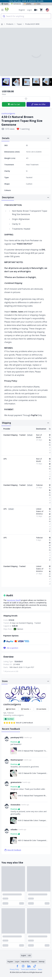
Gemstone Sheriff (13, 600)
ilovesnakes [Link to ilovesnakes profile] (15, 805)
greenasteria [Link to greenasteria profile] (16, 782)
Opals (4, 4)
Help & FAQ (25, 962)
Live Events (41, 709)
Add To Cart (14, 104)
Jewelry (27, 4)
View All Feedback (12, 850)
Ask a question (10, 648)
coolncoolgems (8, 113)
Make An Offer (38, 104)
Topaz (19, 24)
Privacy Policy (14, 969)
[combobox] (26, 16)
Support (34, 962)
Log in (29, 10)
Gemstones (16, 4)
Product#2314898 (32, 24)
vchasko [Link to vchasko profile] (14, 829)
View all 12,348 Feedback (18, 723)
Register (22, 10)
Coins (37, 4)
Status (40, 969)
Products (9, 24)
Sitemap (41, 962)
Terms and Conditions (28, 969)
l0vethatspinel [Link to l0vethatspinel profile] (17, 760)
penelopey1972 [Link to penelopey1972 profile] (17, 737)
